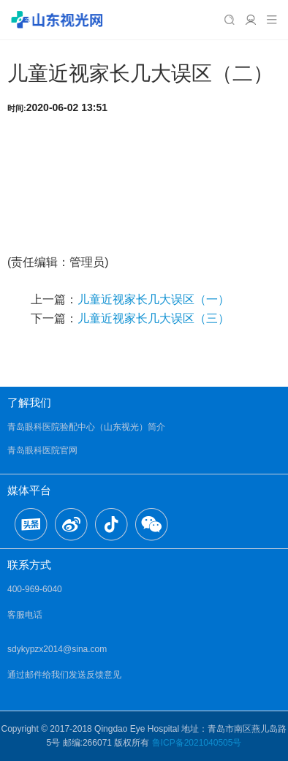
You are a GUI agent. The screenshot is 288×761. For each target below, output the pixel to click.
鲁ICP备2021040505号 (197, 743)
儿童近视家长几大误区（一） (153, 299)
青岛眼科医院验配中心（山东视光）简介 (86, 427)
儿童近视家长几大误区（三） (153, 318)
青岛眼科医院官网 (42, 450)
